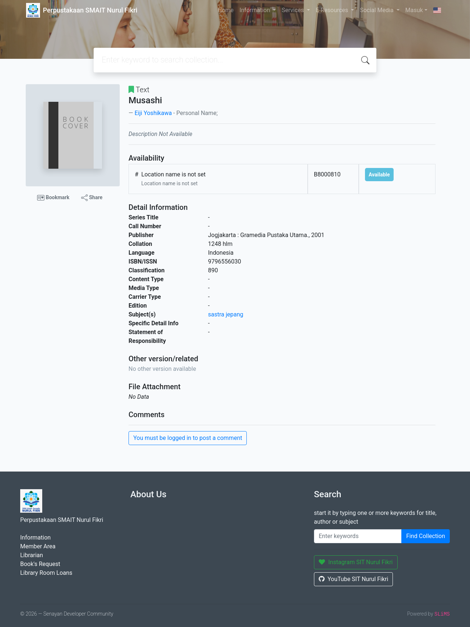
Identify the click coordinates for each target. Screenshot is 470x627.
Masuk (414, 10)
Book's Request (40, 563)
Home (226, 10)
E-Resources (333, 10)
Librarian (31, 555)
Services (293, 10)
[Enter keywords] (358, 536)
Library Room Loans (46, 572)
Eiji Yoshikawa (152, 113)
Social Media (377, 10)
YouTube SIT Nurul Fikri (353, 579)
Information (255, 10)
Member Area (37, 546)
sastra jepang (225, 314)
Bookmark (53, 197)
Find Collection (425, 536)
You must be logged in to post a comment (187, 437)
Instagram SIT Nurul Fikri (356, 562)
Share (91, 197)
